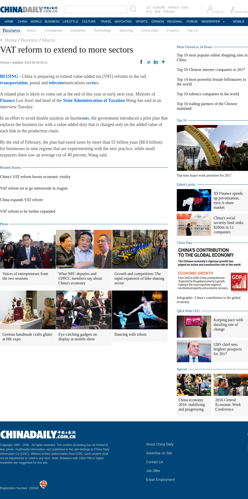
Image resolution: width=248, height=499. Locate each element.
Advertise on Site (159, 453)
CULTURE (89, 21)
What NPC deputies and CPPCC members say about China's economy (80, 278)
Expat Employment (160, 480)
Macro (31, 30)
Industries (77, 30)
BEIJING (9, 76)
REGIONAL (174, 21)
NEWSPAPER (210, 21)
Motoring (126, 30)
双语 (158, 12)
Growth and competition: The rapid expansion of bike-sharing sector (139, 278)
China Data (149, 30)
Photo (4, 224)
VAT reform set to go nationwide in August (34, 188)
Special (182, 369)
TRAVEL (106, 21)
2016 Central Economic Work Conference (228, 404)
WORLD (36, 21)
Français (169, 11)
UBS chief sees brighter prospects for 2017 (228, 349)
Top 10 (192, 30)
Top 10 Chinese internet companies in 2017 (211, 70)
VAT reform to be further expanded (27, 211)
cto (92, 82)
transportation (14, 82)
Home (11, 40)
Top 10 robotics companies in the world (208, 94)
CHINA (22, 21)
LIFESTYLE (70, 21)
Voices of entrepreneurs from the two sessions (25, 276)
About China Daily (160, 444)
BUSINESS (52, 21)
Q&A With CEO (188, 311)
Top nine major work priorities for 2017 (204, 175)
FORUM (192, 21)
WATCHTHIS (123, 21)
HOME (9, 21)
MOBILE (238, 21)
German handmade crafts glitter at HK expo (27, 336)
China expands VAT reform (21, 200)
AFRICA (173, 7)
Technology (102, 30)
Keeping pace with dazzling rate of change (228, 324)
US (148, 7)
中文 (149, 12)
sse (84, 118)
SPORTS (142, 21)
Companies (53, 30)
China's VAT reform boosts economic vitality (35, 177)
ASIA (184, 7)
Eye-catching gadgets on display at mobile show (77, 336)
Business (29, 40)
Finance (173, 30)
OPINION (158, 21)
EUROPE (159, 7)
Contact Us (154, 462)
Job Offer (153, 471)
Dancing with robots (130, 334)
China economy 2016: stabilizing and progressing (192, 404)
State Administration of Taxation (94, 100)
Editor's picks (186, 184)
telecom (56, 82)
